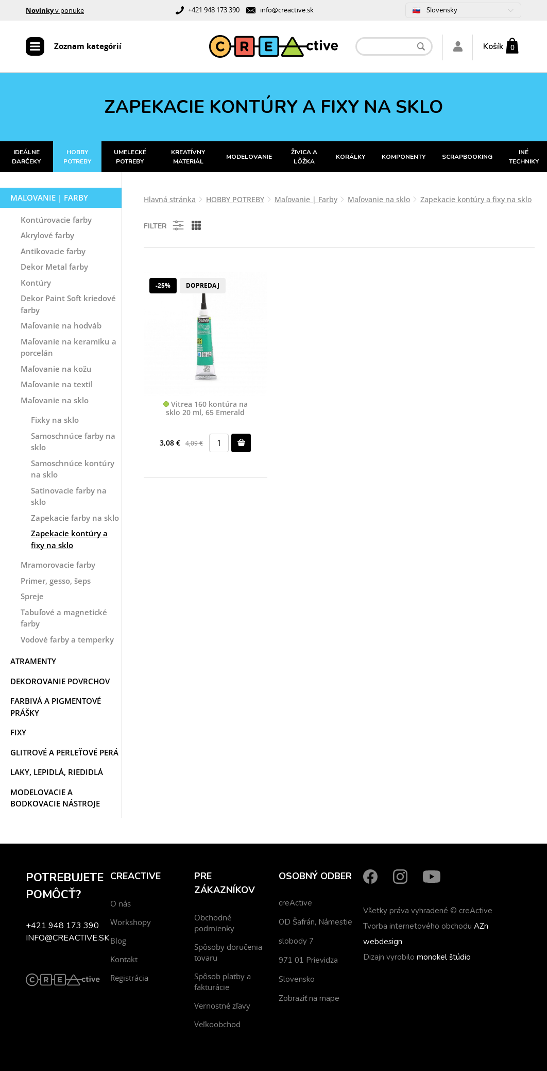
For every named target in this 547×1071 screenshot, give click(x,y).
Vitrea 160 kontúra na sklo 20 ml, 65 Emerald (205, 408)
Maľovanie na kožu (56, 369)
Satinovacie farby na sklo (69, 496)
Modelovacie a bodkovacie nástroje (55, 798)
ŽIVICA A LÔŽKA (304, 157)
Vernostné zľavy (222, 1005)
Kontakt (124, 959)
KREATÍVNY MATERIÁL (188, 157)
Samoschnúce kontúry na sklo (72, 469)
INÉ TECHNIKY (524, 157)
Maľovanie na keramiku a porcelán (68, 347)
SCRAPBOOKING (467, 157)
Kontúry (36, 282)
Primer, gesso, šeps (56, 580)
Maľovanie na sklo (55, 400)
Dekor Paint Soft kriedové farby (68, 304)
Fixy (18, 732)
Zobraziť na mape (309, 998)
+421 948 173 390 (214, 9)
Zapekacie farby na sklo (75, 518)
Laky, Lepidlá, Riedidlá (56, 772)
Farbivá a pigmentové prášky (55, 707)
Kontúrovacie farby (56, 220)
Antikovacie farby (53, 251)
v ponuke (55, 10)
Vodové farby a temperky (67, 639)
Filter (164, 225)
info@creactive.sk (287, 9)
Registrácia (129, 978)
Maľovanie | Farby (49, 197)
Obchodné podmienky (214, 922)
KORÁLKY (350, 157)
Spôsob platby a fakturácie (222, 981)
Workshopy (130, 922)
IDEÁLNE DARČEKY (26, 157)
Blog (118, 940)
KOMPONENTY (403, 157)
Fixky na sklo (55, 420)
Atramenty (33, 661)
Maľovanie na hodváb (61, 325)
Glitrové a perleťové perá (64, 752)
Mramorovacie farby (58, 564)
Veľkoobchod (217, 1024)
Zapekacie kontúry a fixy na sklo (69, 539)
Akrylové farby (47, 235)
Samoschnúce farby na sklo (73, 442)
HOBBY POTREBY (77, 157)
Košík (493, 46)
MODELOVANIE (249, 157)
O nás (120, 903)
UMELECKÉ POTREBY (130, 157)
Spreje (32, 596)
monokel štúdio (444, 957)
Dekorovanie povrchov (60, 681)
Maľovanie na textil (57, 384)
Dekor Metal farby (54, 266)
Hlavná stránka (170, 199)
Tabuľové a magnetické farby (64, 618)
